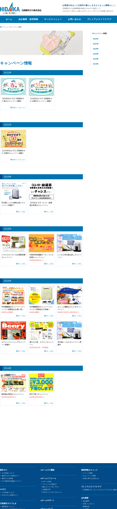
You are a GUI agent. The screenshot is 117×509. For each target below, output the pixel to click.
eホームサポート (47, 500)
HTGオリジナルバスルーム (52, 492)
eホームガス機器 (47, 470)
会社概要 (84, 498)
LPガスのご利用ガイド (10, 495)
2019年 (95, 49)
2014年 (95, 64)
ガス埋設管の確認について (11, 481)
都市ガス (3, 470)
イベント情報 (88, 473)
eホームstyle (46, 481)
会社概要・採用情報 (28, 19)
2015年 (95, 59)
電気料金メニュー (8, 506)
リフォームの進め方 (49, 484)
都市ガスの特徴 (7, 478)
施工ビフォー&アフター (50, 487)
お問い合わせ (74, 19)
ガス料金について (8, 473)
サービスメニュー (53, 19)
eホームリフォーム (48, 478)
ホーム (9, 19)
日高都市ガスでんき (8, 503)
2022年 (95, 39)
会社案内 (86, 501)
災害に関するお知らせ (91, 478)
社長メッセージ (88, 504)
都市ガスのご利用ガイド (10, 476)
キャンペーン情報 (89, 476)
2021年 (95, 44)
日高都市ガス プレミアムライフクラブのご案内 (100, 490)
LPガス (3, 489)
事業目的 (86, 506)
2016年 (95, 54)
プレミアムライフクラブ (99, 19)
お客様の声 (46, 489)
